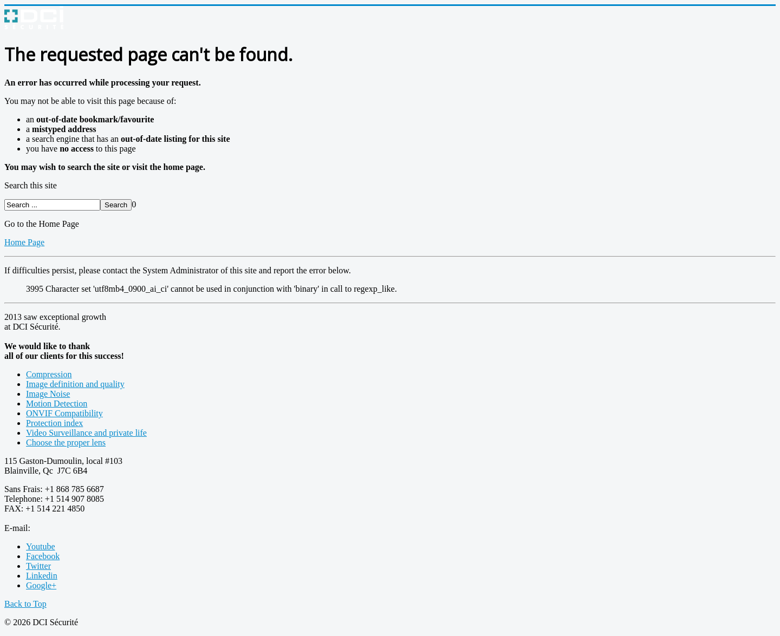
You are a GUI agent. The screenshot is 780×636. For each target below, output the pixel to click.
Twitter (38, 566)
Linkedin (41, 575)
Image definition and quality (75, 384)
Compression (49, 374)
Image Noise (48, 393)
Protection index (54, 423)
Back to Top (25, 603)
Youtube (40, 546)
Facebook (43, 556)
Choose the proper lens (66, 442)
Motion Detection (56, 403)
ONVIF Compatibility (64, 413)
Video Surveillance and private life (86, 432)
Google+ (41, 585)
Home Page (24, 242)
